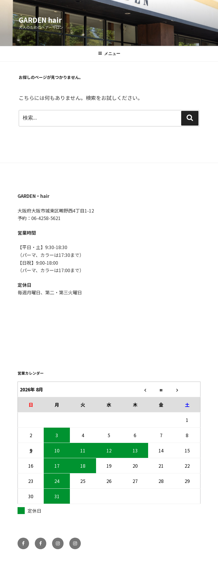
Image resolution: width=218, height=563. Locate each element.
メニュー (109, 53)
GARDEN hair (40, 20)
